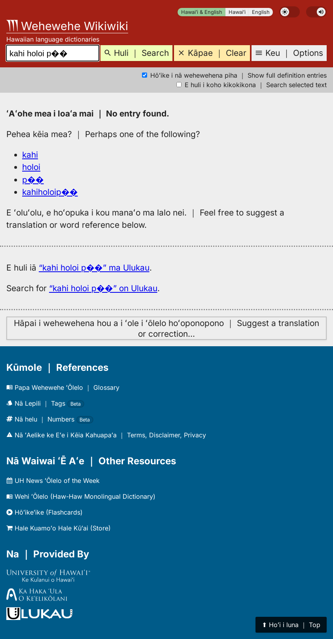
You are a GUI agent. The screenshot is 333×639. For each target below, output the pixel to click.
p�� (33, 180)
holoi (31, 167)
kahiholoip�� (50, 192)
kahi (30, 155)
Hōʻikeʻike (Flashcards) (44, 512)
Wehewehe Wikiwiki (67, 26)
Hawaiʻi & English (201, 12)
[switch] (289, 11)
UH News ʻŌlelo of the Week (53, 480)
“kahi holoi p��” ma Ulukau (94, 268)
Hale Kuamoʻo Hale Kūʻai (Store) (58, 528)
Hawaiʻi (237, 12)
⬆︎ (291, 625)
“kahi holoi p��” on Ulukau (103, 288)
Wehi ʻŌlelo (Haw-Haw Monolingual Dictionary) (80, 496)
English (261, 12)
